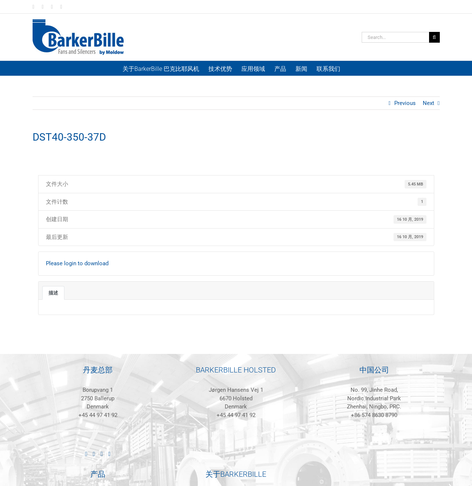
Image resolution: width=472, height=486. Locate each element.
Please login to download (77, 263)
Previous (405, 103)
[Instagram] (102, 454)
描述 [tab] (53, 293)
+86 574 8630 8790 (374, 415)
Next (428, 103)
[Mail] (109, 454)
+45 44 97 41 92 (97, 415)
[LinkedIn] (86, 454)
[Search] (434, 37)
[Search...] (395, 37)
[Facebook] (94, 454)
